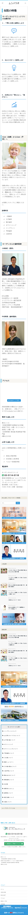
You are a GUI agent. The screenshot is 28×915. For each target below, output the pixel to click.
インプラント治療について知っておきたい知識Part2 (18, 578)
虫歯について (8, 801)
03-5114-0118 (10, 475)
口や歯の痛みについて (10, 766)
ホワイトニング (8, 744)
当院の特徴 (3, 892)
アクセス (3, 898)
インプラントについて (10, 731)
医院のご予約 (4, 901)
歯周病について (8, 793)
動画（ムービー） (9, 762)
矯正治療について (9, 797)
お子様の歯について (9, 740)
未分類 (6, 784)
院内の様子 (3, 895)
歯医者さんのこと (9, 788)
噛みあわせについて (9, 775)
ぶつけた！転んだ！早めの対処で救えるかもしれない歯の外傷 (18, 571)
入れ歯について (8, 757)
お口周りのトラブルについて (12, 735)
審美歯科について (9, 779)
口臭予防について (9, 771)
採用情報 (3, 904)
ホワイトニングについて (11, 749)
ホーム (2, 889)
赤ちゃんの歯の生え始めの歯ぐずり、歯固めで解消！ (18, 586)
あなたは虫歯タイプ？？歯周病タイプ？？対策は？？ (17, 608)
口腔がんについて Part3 (14, 600)
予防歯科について (9, 753)
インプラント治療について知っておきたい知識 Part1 (18, 593)
